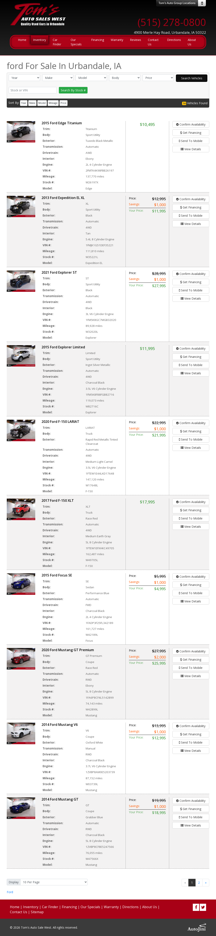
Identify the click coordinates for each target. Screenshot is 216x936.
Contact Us (18, 912)
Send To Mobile (190, 141)
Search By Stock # (73, 90)
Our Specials (90, 907)
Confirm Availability (190, 124)
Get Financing (190, 133)
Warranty (111, 907)
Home (14, 907)
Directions (130, 907)
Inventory (30, 907)
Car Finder (50, 907)
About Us (149, 907)
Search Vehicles (191, 78)
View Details (191, 149)
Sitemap (37, 912)
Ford (10, 892)
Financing (69, 907)
